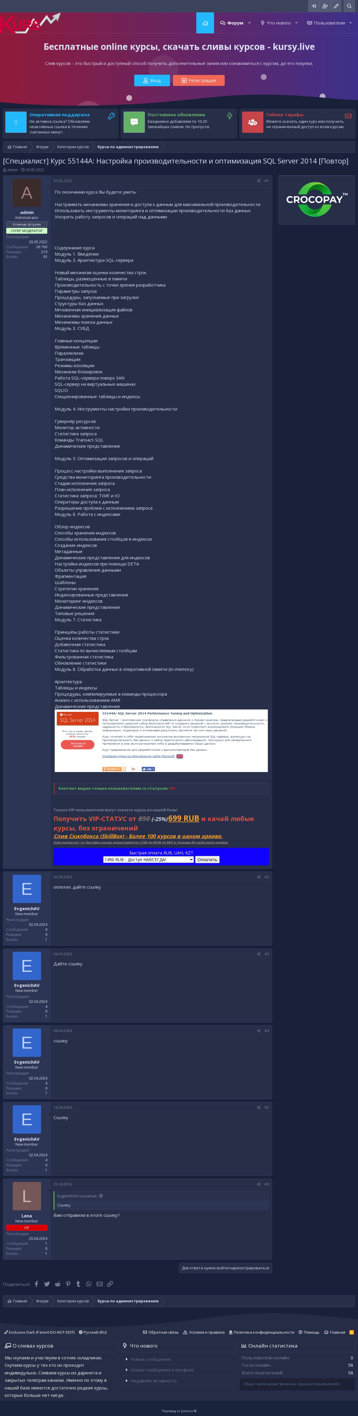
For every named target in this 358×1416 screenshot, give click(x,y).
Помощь (312, 1332)
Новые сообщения (150, 1359)
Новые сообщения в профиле (162, 1370)
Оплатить (207, 859)
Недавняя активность (153, 1381)
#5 (267, 1107)
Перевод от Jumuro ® (179, 1411)
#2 (267, 876)
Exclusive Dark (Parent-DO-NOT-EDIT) (39, 1332)
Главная (205, 22)
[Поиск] (349, 6)
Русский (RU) (92, 1332)
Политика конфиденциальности (264, 1332)
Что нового (279, 23)
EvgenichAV (27, 908)
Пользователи (329, 23)
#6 (267, 1184)
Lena (27, 1216)
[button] (249, 22)
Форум (235, 23)
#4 (267, 1030)
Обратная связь (163, 1332)
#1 (267, 180)
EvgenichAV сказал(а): (77, 1195)
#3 (267, 953)
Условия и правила (207, 1332)
